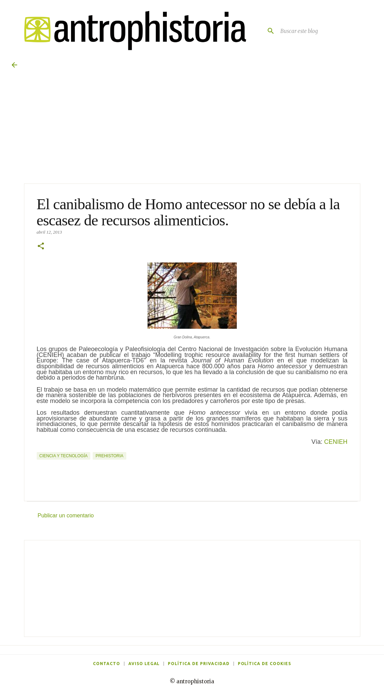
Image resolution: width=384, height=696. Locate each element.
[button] (41, 246)
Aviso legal (144, 663)
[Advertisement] (192, 588)
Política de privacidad (198, 663)
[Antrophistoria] (131, 30)
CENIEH (335, 441)
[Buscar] (268, 31)
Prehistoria (109, 455)
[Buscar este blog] (326, 31)
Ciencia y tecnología (63, 455)
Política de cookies (264, 663)
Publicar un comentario (66, 515)
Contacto (106, 663)
